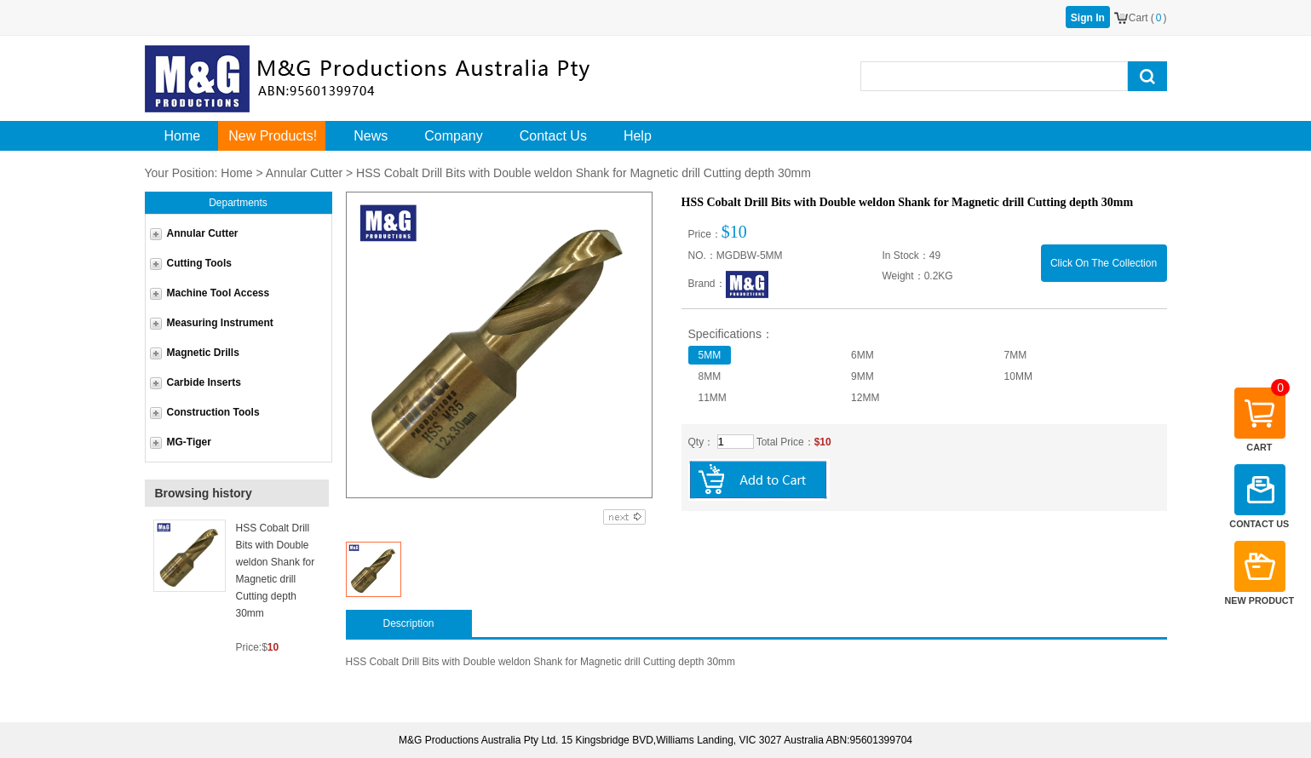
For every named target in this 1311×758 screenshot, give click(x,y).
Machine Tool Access (218, 293)
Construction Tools (213, 412)
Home (236, 173)
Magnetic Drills (203, 353)
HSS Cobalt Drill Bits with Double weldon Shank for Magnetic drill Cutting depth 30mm (275, 570)
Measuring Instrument (220, 323)
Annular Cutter (304, 173)
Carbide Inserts (204, 382)
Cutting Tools (199, 263)
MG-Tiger (189, 442)
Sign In (1088, 18)
